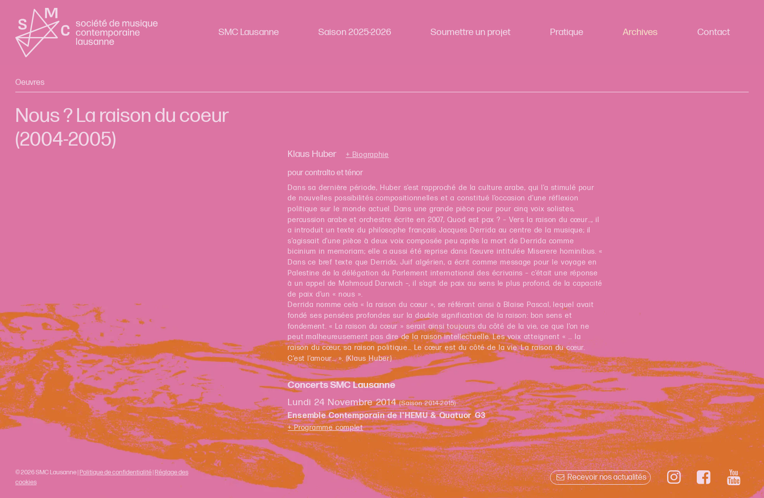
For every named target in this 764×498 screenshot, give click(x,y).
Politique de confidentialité (116, 472)
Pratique (566, 32)
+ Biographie (367, 155)
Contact (713, 32)
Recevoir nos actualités (600, 477)
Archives (640, 32)
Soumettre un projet (470, 32)
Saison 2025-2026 (354, 32)
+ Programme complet (325, 427)
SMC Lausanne (248, 32)
